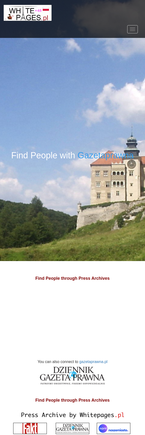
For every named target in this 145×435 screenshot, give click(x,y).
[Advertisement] (72, 324)
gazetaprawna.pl (73, 373)
